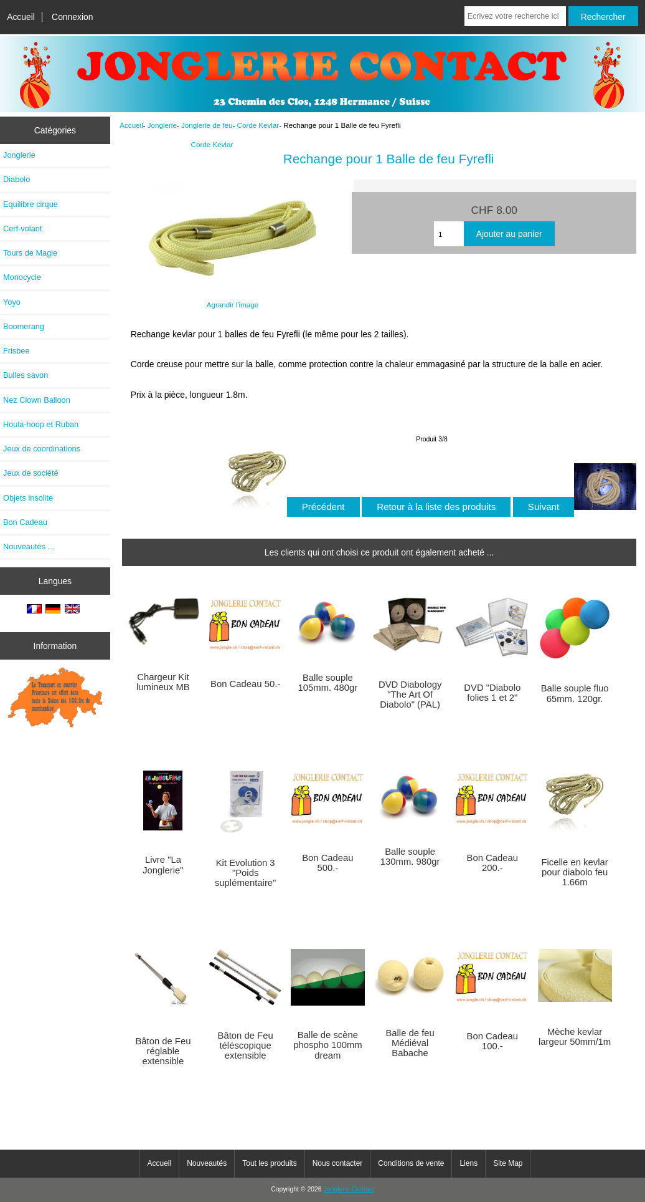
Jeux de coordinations (41, 448)
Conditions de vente (411, 1163)
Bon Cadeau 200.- (492, 863)
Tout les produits (269, 1163)
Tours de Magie (30, 252)
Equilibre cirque (30, 204)
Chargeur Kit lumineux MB (163, 682)
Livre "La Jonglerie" (163, 865)
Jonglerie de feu (207, 125)
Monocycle (22, 277)
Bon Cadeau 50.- (245, 684)
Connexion (72, 17)
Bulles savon (25, 375)
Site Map (507, 1163)
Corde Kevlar (258, 125)
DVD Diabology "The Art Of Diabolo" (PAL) (410, 694)
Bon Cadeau (25, 522)
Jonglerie (162, 125)
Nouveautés (207, 1163)
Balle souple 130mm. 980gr (410, 857)
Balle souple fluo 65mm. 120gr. (575, 693)
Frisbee (16, 350)
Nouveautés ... (28, 546)
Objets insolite (28, 497)
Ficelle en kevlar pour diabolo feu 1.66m (575, 872)
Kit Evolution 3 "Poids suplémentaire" (245, 873)
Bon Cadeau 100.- (492, 1041)
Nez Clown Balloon (36, 400)
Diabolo (16, 179)
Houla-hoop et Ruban (40, 424)
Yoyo (12, 302)
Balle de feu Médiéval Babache (409, 1043)
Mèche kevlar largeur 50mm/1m (575, 1037)
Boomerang (23, 326)
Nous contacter (338, 1163)
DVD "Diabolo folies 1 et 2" (492, 693)
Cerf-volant (22, 228)
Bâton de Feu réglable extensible (163, 1051)
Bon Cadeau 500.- (327, 863)
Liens (468, 1163)
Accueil (21, 17)
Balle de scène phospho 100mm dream (327, 1045)
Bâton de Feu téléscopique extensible (245, 1045)
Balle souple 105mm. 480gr (328, 683)
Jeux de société (31, 473)
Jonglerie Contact (349, 1189)
